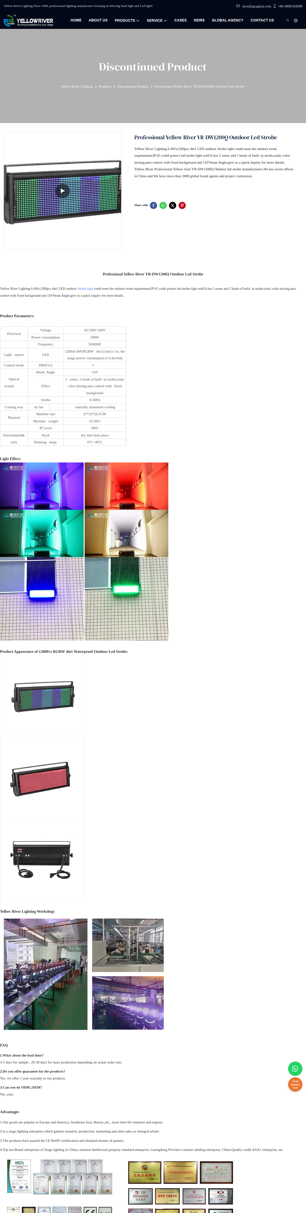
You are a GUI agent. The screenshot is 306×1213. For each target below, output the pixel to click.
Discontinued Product (132, 86)
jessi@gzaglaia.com (253, 6)
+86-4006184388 (287, 6)
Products (105, 86)
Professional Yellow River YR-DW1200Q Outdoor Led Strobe (199, 86)
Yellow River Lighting (76, 86)
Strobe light (85, 288)
